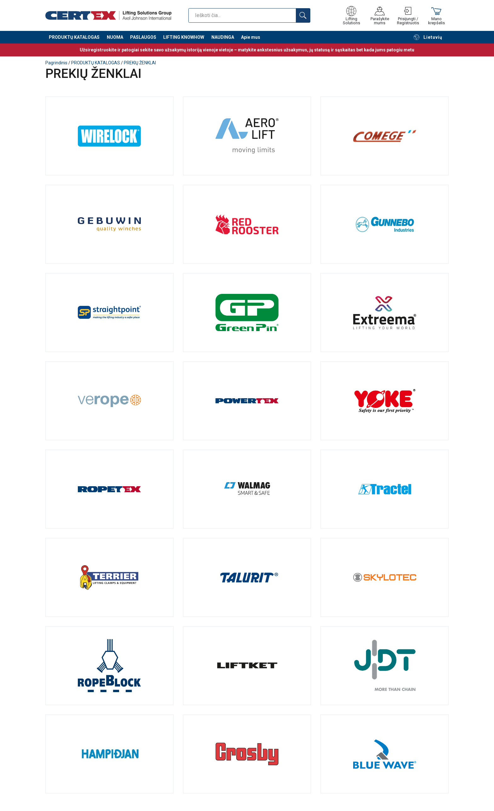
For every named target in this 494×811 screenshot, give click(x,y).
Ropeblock (109, 666)
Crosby (247, 754)
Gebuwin (109, 224)
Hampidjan (109, 754)
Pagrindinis (56, 62)
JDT (384, 666)
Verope (109, 401)
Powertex (247, 401)
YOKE (384, 401)
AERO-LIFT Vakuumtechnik (247, 136)
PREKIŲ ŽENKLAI (140, 62)
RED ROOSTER (247, 224)
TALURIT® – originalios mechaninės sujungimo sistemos (247, 577)
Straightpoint (109, 312)
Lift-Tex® (384, 312)
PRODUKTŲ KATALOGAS (74, 37)
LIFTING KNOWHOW (183, 37)
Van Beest (247, 312)
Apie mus (250, 37)
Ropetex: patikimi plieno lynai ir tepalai (109, 489)
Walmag (247, 489)
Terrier (109, 577)
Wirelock (109, 136)
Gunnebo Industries (384, 224)
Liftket (247, 666)
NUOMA (115, 37)
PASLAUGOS (143, 37)
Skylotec (384, 577)
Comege (384, 136)
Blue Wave (384, 754)
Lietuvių (427, 38)
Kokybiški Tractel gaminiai (384, 489)
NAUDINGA (222, 37)
